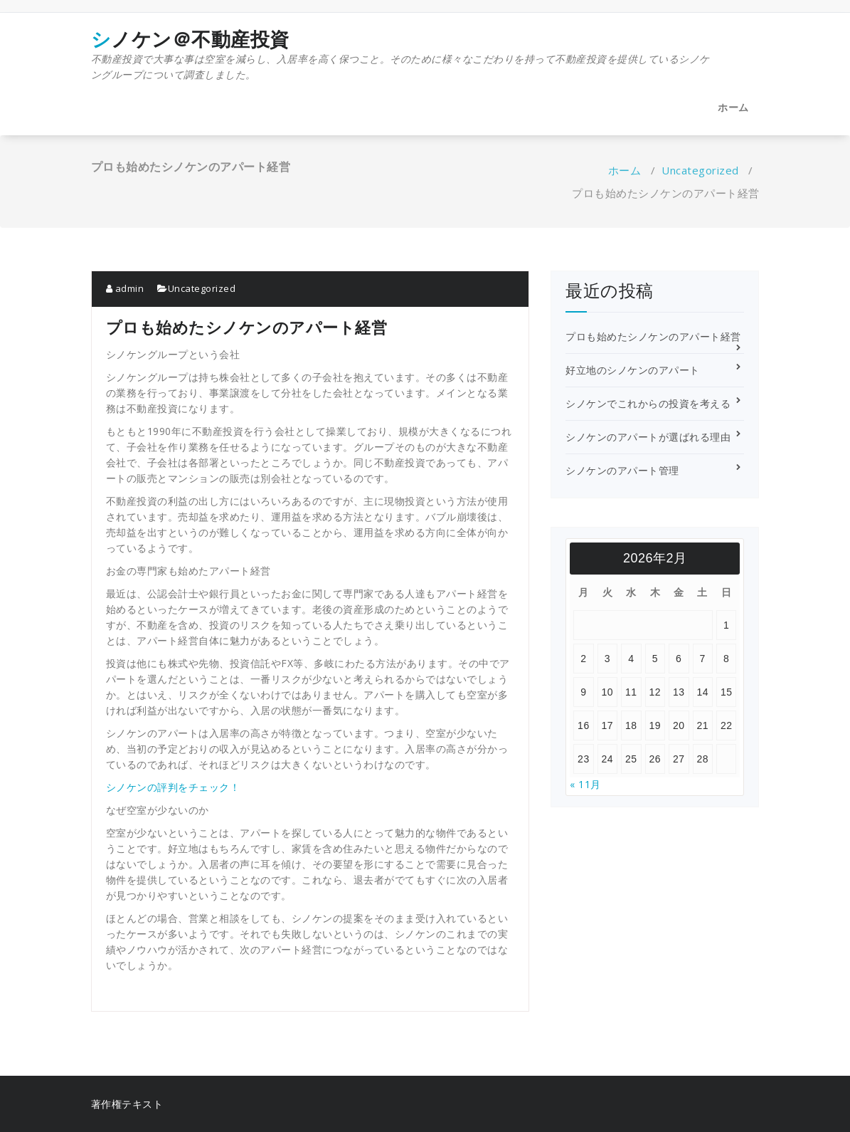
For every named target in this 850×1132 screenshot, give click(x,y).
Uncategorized (700, 170)
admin (125, 288)
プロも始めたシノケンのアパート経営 (653, 336)
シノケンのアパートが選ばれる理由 (648, 437)
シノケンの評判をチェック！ (173, 787)
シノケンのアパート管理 (622, 470)
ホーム (733, 107)
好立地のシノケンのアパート (632, 370)
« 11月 (585, 784)
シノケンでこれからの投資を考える (648, 403)
